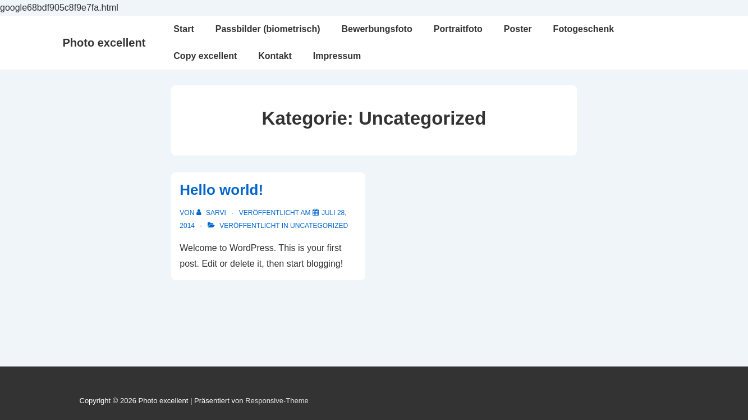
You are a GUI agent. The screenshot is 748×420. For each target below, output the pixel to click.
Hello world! (221, 189)
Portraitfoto (458, 29)
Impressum (337, 56)
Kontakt (275, 56)
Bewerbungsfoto (376, 29)
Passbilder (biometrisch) (267, 29)
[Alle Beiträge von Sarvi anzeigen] (212, 213)
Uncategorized (319, 226)
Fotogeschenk (583, 29)
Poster (518, 29)
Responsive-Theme (277, 400)
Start (183, 29)
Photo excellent (104, 42)
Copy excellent (205, 56)
